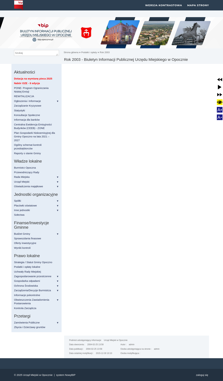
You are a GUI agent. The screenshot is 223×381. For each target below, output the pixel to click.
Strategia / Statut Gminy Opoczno (33, 262)
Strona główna (71, 52)
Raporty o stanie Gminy (27, 153)
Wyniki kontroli (22, 247)
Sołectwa (19, 214)
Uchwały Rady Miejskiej (27, 271)
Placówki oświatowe (25, 205)
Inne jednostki (22, 210)
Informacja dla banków (27, 119)
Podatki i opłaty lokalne (27, 266)
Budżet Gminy (22, 233)
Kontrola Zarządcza (25, 308)
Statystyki (19, 110)
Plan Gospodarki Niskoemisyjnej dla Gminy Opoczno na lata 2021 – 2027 (34, 136)
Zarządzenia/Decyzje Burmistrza (32, 290)
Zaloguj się (202, 374)
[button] (219, 79)
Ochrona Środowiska (26, 285)
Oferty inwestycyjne (25, 243)
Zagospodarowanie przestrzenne (32, 276)
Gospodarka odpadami (27, 280)
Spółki (17, 200)
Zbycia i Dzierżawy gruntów (29, 327)
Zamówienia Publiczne (27, 322)
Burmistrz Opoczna (25, 167)
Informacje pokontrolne (27, 295)
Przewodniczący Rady (26, 172)
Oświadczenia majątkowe (28, 186)
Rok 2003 (105, 52)
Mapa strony (198, 8)
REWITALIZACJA (24, 96)
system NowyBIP (65, 374)
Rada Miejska (22, 176)
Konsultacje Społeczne (27, 115)
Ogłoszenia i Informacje (27, 101)
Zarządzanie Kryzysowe (27, 105)
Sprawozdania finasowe (27, 238)
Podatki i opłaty (89, 52)
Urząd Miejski (21, 181)
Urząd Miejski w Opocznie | (39, 374)
